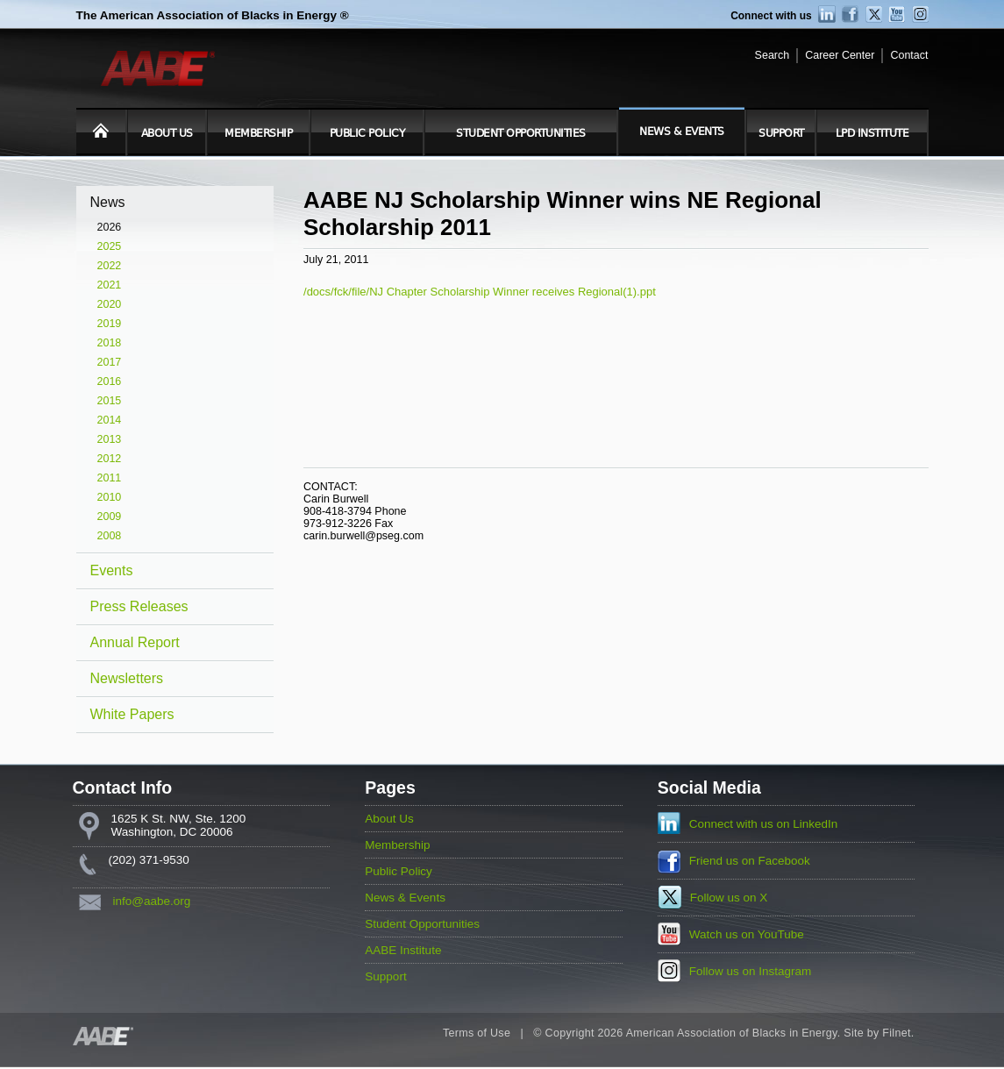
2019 (109, 323)
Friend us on (749, 860)
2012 (109, 459)
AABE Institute (403, 950)
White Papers (132, 714)
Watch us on (746, 934)
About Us (167, 133)
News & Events (681, 131)
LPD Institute (872, 133)
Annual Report (135, 642)
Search (772, 55)
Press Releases (139, 606)
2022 (109, 266)
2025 (109, 246)
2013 (109, 439)
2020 (109, 304)
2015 (109, 401)
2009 (109, 516)
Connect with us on (763, 823)
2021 (109, 285)
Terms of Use (476, 1033)
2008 (109, 536)
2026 (109, 227)
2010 (109, 497)
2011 (109, 478)
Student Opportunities (521, 133)
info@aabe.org (152, 901)
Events (111, 570)
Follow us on (729, 897)
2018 (109, 343)
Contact (909, 55)
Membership (258, 133)
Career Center (839, 55)
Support (781, 133)
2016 (109, 381)
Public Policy (367, 133)
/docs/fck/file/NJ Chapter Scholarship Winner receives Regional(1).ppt (479, 291)
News (107, 202)
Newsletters (127, 678)
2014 (109, 420)
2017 (109, 362)
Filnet (896, 1033)
